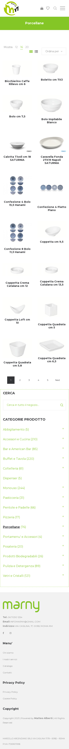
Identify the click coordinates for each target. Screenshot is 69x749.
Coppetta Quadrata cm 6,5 (52, 360)
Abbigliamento (14, 429)
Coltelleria (10, 468)
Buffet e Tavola (14, 459)
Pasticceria (11, 498)
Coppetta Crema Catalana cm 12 (17, 284)
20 (27, 47)
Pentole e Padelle (16, 507)
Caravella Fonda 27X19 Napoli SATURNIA (52, 160)
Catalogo (8, 666)
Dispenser (10, 478)
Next (57, 380)
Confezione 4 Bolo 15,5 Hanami (17, 203)
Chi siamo (8, 652)
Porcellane (11, 527)
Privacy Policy (10, 691)
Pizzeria (8, 517)
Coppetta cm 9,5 (51, 241)
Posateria (10, 546)
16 (21, 47)
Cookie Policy (10, 698)
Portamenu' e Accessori (20, 537)
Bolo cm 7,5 (17, 116)
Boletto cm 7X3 (52, 79)
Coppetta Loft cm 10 (17, 321)
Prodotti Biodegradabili (20, 556)
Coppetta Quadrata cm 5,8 (17, 364)
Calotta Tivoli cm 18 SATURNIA (17, 158)
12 (16, 47)
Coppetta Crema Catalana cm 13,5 (51, 283)
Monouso (10, 488)
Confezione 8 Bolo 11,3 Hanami (17, 250)
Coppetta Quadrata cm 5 (52, 326)
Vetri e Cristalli (13, 576)
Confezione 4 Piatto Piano (51, 208)
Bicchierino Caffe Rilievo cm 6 (17, 82)
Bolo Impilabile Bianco (51, 121)
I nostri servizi (10, 659)
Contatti (7, 672)
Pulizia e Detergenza (18, 566)
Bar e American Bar (17, 449)
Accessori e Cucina (16, 439)
